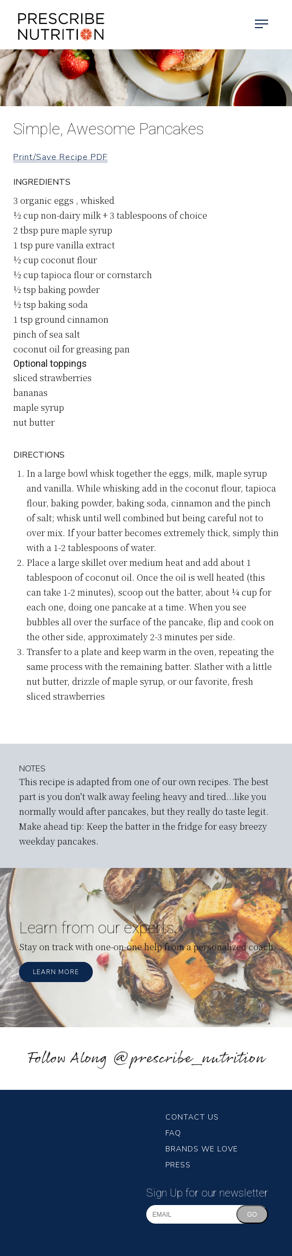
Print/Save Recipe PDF (60, 157)
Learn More (56, 972)
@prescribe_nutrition (189, 1058)
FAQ (173, 1133)
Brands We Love (201, 1149)
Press (178, 1165)
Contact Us (192, 1117)
